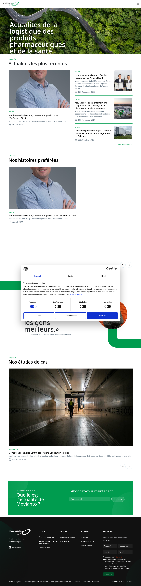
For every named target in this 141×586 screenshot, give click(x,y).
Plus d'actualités (124, 145)
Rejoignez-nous (44, 548)
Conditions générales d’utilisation (36, 581)
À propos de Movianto (47, 537)
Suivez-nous (16, 547)
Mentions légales (15, 581)
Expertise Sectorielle (67, 537)
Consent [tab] (37, 276)
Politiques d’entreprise (91, 581)
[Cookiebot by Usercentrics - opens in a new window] (108, 269)
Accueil (12, 16)
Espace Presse (86, 545)
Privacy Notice (76, 294)
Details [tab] (70, 276)
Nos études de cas (88, 541)
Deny (39, 315)
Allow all (102, 315)
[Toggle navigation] (138, 4)
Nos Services (65, 541)
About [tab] (103, 276)
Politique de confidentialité (61, 581)
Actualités (21, 16)
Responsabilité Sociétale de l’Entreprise (48, 542)
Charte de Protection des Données (117, 568)
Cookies (77, 581)
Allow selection (70, 315)
